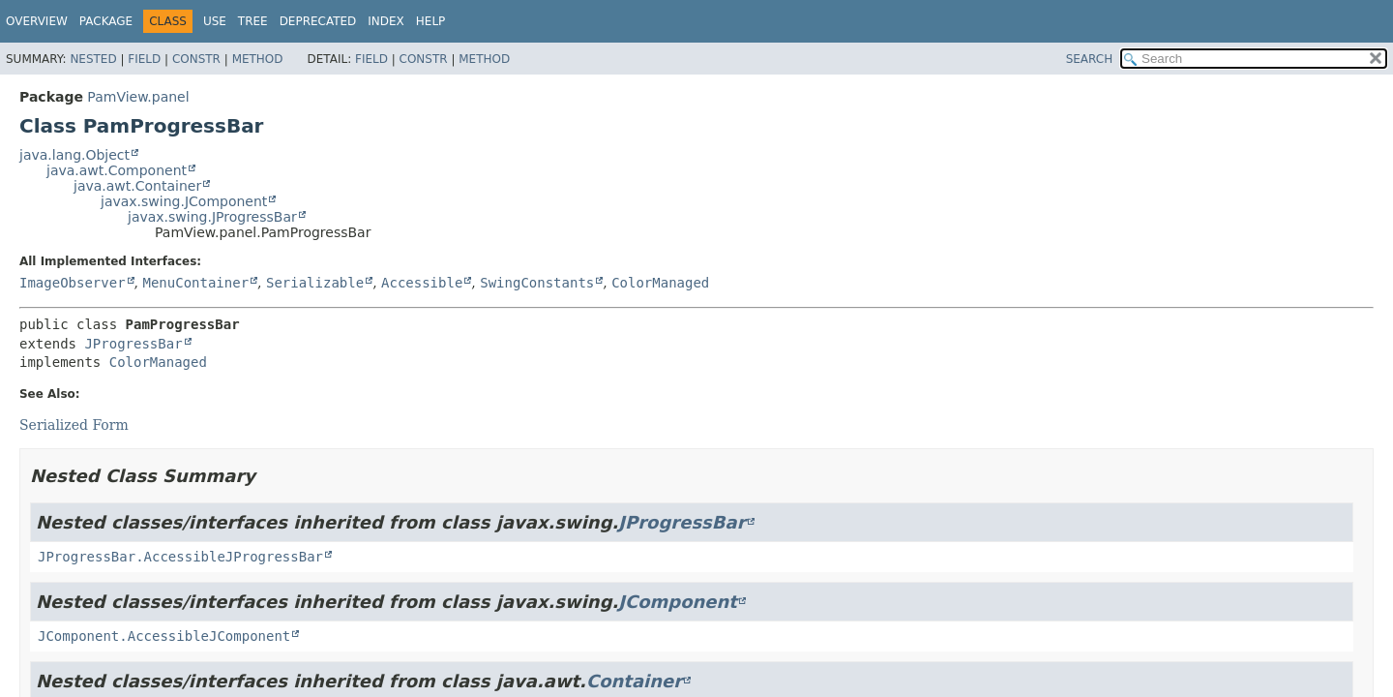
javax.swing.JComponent (184, 201)
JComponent (677, 601)
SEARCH (1089, 59)
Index (386, 21)
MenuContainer (195, 282)
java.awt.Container (137, 186)
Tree (253, 21)
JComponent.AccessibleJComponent (164, 636)
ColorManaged (660, 282)
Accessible (421, 282)
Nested (93, 59)
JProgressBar (133, 343)
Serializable (315, 282)
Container (634, 681)
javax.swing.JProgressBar (212, 217)
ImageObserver (72, 282)
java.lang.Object (74, 155)
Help (431, 21)
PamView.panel (138, 97)
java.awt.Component (116, 170)
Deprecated (318, 21)
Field (144, 59)
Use (214, 21)
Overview (37, 21)
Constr (196, 59)
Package (106, 21)
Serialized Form (74, 425)
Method (257, 59)
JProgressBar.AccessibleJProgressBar (180, 556)
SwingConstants (537, 282)
